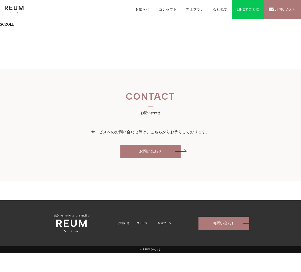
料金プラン (195, 9)
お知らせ (142, 9)
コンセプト (168, 9)
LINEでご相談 (248, 9)
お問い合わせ (285, 9)
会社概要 (220, 9)
